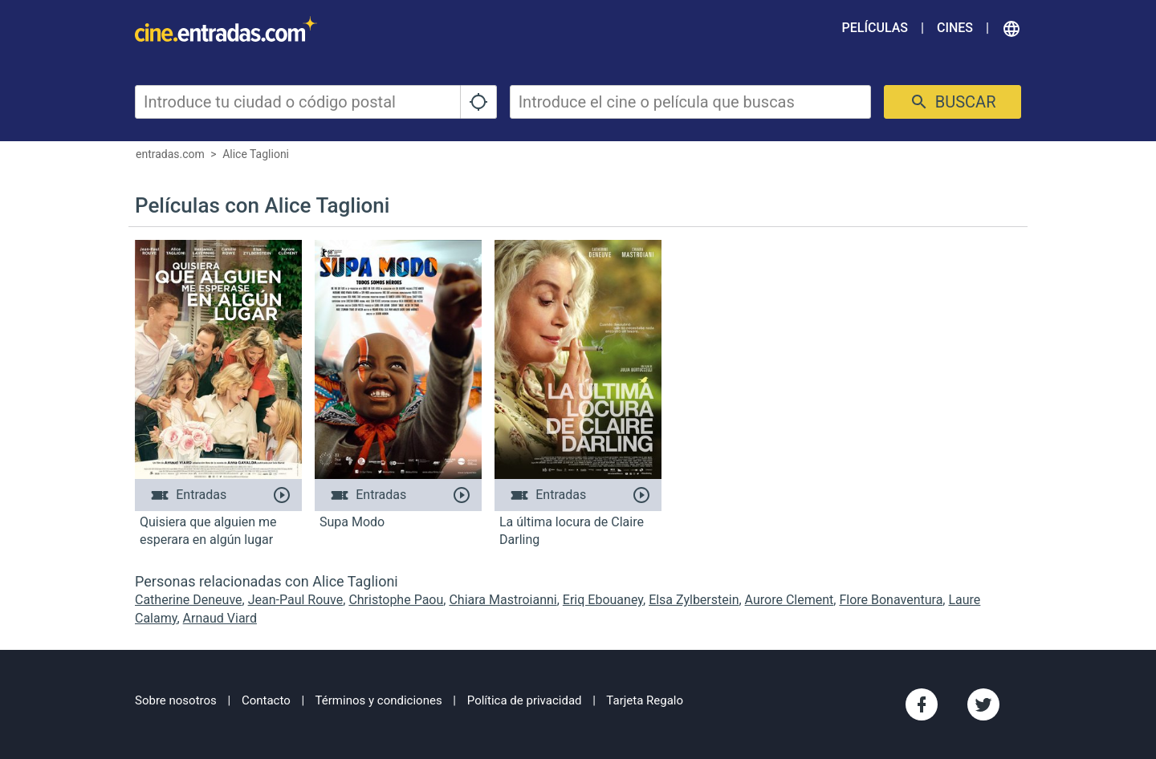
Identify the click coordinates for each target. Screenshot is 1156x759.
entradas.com (170, 154)
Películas (875, 27)
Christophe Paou (395, 599)
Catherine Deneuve (188, 599)
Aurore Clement (789, 599)
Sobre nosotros (176, 700)
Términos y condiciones (378, 700)
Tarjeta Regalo (644, 700)
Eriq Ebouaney (603, 599)
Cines (955, 27)
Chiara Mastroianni (502, 599)
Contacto (266, 700)
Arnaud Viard (220, 618)
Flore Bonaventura (890, 599)
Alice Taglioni (255, 154)
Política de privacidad (524, 700)
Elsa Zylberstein (694, 599)
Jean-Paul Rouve (296, 599)
